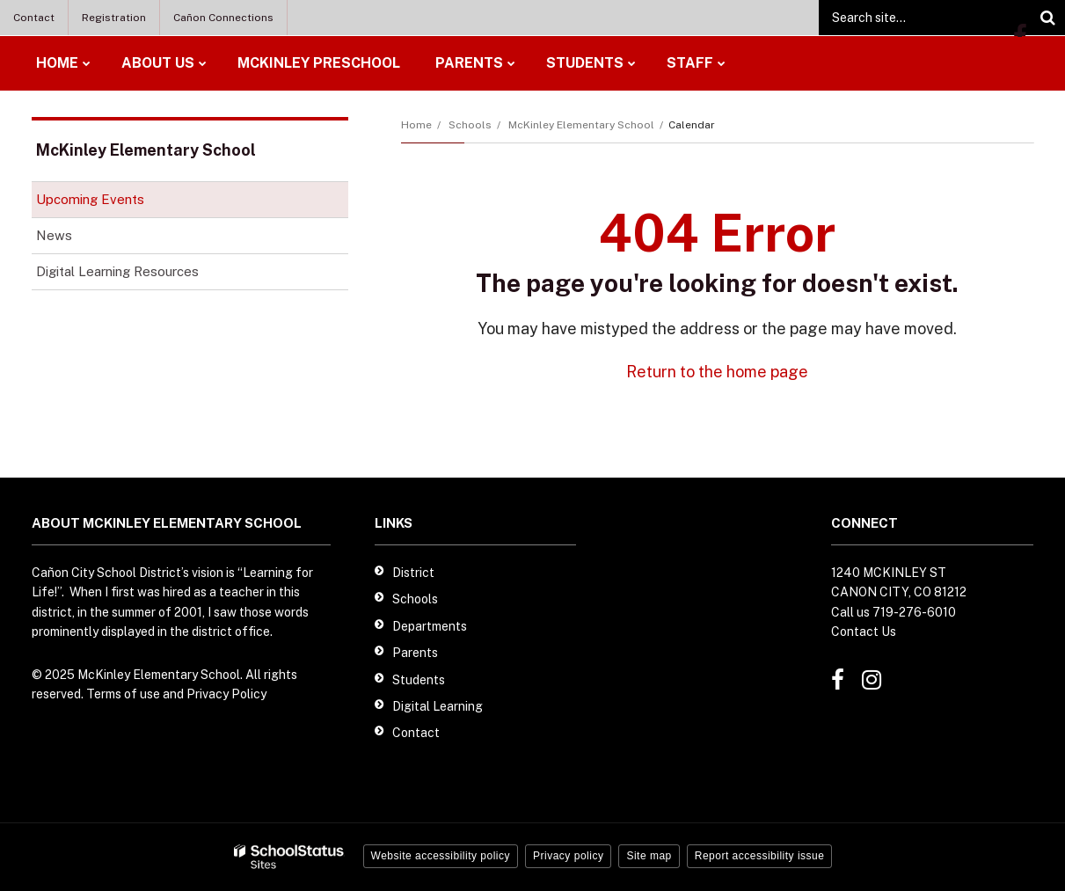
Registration (114, 17)
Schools (470, 125)
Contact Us (863, 631)
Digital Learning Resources (142, 274)
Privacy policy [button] (568, 856)
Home (416, 125)
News (54, 235)
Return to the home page (717, 371)
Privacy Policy (226, 694)
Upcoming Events (90, 199)
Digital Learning (437, 706)
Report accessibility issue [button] (760, 856)
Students (418, 680)
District (413, 573)
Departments (429, 626)
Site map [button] (648, 856)
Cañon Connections (223, 17)
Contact (34, 17)
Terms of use (123, 694)
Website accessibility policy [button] (441, 856)
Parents (415, 653)
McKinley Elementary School (581, 125)
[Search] (1047, 17)
